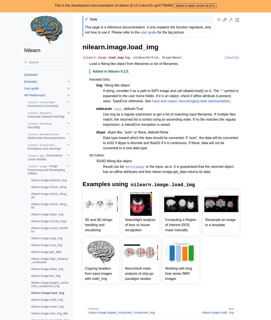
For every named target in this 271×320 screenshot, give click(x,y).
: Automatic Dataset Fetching (46, 114)
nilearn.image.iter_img (45, 276)
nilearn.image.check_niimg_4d (49, 205)
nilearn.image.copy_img (47, 238)
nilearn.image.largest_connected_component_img (50, 284)
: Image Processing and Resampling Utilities (46, 169)
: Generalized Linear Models (45, 157)
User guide (31, 88)
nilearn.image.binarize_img (49, 180)
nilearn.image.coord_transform (49, 229)
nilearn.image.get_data (46, 252)
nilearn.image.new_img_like (49, 313)
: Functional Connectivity (43, 104)
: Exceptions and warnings (44, 146)
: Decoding (40, 125)
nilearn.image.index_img (47, 269)
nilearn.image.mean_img (47, 306)
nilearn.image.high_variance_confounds (49, 260)
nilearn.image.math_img (47, 299)
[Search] (46, 62)
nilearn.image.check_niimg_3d (49, 195)
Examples (30, 81)
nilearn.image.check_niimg (48, 187)
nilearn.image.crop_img (46, 245)
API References (34, 95)
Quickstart (31, 74)
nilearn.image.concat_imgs (49, 221)
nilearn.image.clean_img (47, 214)
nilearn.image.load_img (47, 293)
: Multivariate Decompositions (46, 136)
